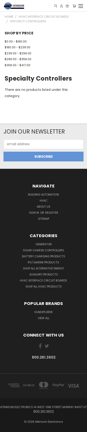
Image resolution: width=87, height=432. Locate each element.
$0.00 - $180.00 (16, 41)
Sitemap (43, 219)
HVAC (44, 201)
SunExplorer (43, 312)
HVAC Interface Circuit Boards (43, 280)
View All (43, 318)
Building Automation (43, 194)
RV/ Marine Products (43, 262)
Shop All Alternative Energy (43, 268)
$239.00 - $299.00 (18, 53)
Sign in (34, 213)
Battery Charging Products (43, 256)
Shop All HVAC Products (44, 286)
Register (51, 213)
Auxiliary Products (43, 274)
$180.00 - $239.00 (17, 47)
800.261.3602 (43, 357)
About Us (43, 207)
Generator (43, 244)
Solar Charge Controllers (43, 250)
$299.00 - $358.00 (18, 59)
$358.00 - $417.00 (17, 65)
